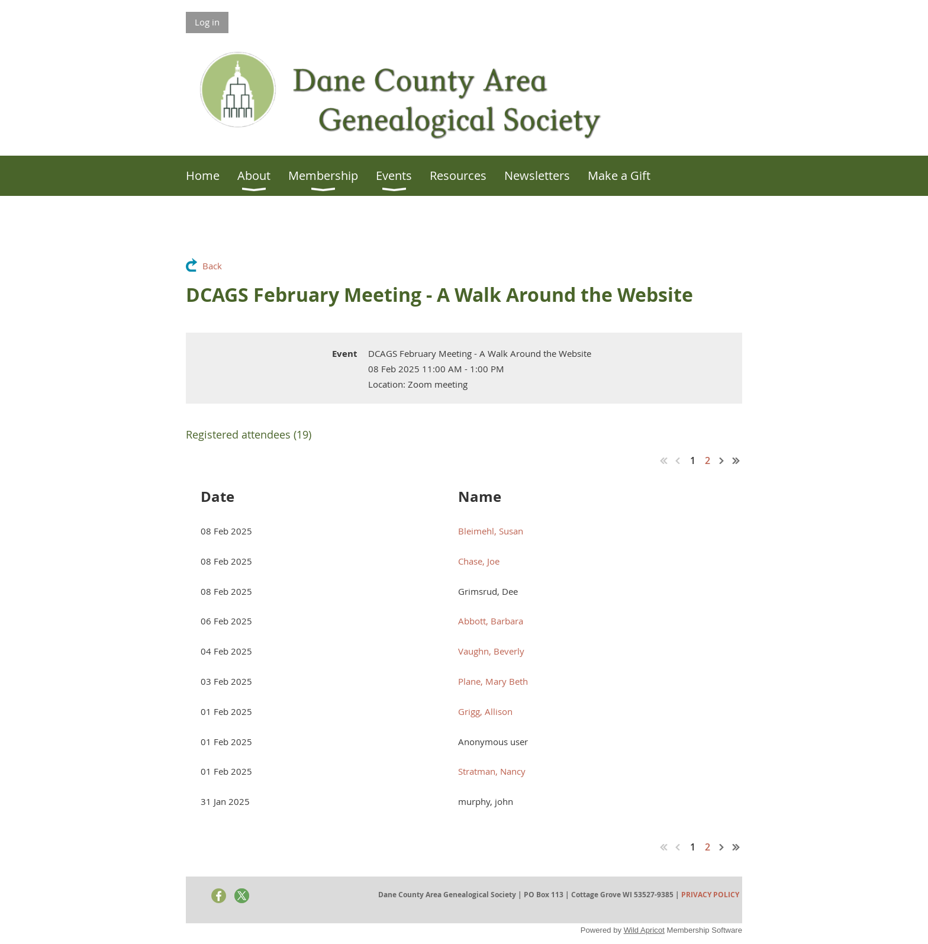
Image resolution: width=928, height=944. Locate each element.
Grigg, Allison (485, 711)
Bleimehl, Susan (490, 531)
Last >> (736, 460)
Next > (722, 460)
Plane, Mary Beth (493, 681)
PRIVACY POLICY (710, 895)
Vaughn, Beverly (491, 651)
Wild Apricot (644, 930)
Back (212, 266)
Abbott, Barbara (490, 621)
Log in (207, 22)
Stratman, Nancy (492, 771)
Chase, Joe (479, 561)
